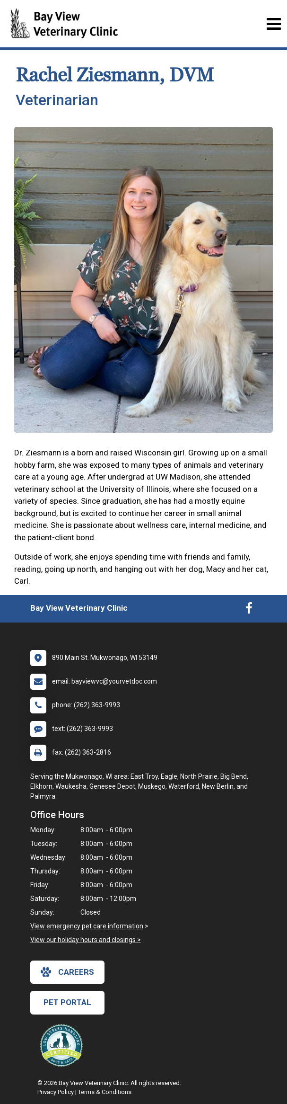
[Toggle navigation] (273, 24)
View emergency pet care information (86, 926)
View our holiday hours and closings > (85, 940)
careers (67, 972)
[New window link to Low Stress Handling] (63, 1045)
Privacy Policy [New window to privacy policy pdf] (55, 1091)
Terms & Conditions (104, 1091)
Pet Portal (67, 1002)
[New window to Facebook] (249, 610)
